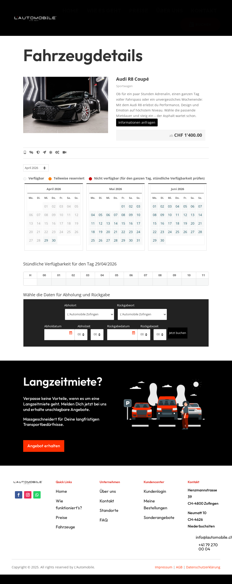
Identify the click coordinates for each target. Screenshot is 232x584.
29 (46, 245)
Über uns (108, 496)
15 (123, 228)
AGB (179, 572)
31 (138, 245)
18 (93, 236)
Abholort (70, 310)
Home (61, 496)
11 (93, 228)
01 (123, 211)
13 (108, 228)
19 (100, 236)
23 (131, 236)
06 (108, 219)
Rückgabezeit (149, 331)
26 (100, 245)
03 (138, 211)
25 (93, 245)
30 (54, 245)
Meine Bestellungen (155, 509)
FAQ (104, 524)
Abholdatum (52, 331)
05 (100, 219)
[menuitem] (70, 11)
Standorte (109, 515)
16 (131, 228)
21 (115, 236)
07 (115, 219)
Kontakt (107, 505)
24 (138, 236)
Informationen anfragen (136, 127)
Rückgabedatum (118, 331)
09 (131, 219)
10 (138, 219)
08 (123, 219)
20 (108, 236)
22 (123, 236)
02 (131, 211)
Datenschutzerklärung (203, 572)
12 (100, 228)
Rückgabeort (125, 310)
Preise (61, 522)
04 (93, 219)
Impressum (163, 572)
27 (108, 245)
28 (115, 245)
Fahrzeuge (65, 531)
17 (138, 228)
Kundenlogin (155, 496)
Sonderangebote (159, 522)
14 (115, 228)
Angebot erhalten (43, 450)
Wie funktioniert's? (69, 509)
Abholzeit (84, 331)
